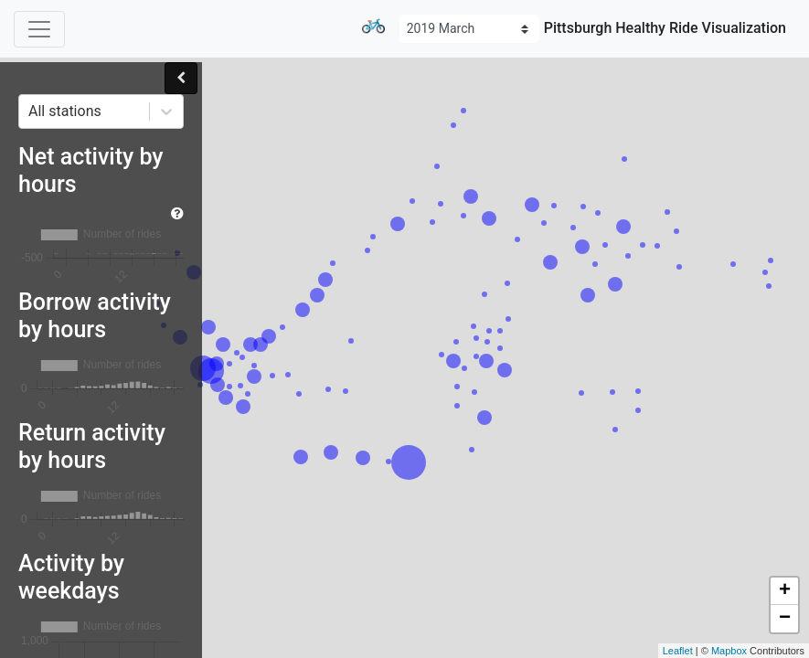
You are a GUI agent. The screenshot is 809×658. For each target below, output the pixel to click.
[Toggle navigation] (39, 29)
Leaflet (678, 650)
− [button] (785, 618)
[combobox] (30, 111)
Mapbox (729, 650)
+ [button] (785, 591)
